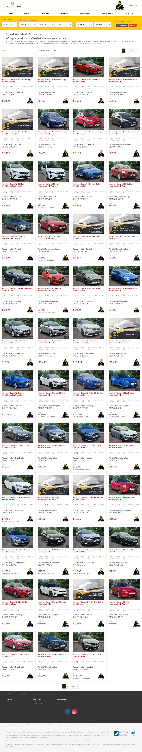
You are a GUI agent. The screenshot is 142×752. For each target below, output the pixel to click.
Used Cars (26, 13)
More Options (122, 25)
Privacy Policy (19, 725)
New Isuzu (64, 13)
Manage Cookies (47, 725)
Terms (8, 725)
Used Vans (45, 13)
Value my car (85, 13)
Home (10, 13)
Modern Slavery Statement (66, 725)
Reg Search (129, 21)
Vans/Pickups (31, 20)
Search (132, 25)
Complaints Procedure (88, 725)
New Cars (11, 699)
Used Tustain (37, 703)
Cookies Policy (33, 725)
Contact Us (128, 13)
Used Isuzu (36, 701)
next (132, 51)
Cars (22, 20)
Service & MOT (107, 13)
